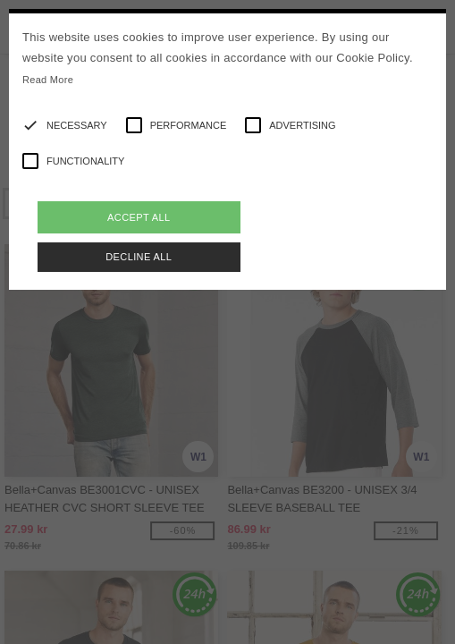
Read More (47, 79)
